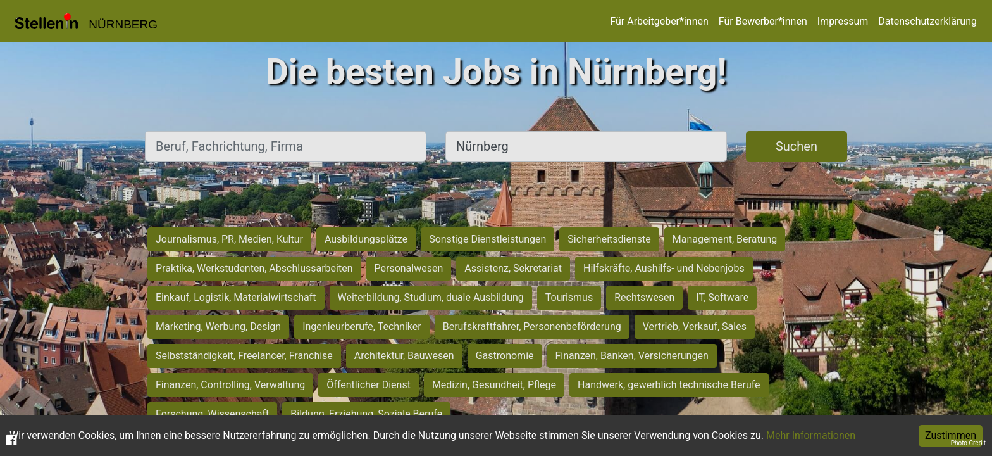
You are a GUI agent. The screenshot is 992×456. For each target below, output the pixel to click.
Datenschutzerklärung (927, 21)
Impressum (843, 21)
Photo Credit (968, 443)
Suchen (796, 146)
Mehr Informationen (810, 435)
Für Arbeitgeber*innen (659, 21)
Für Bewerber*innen (763, 21)
